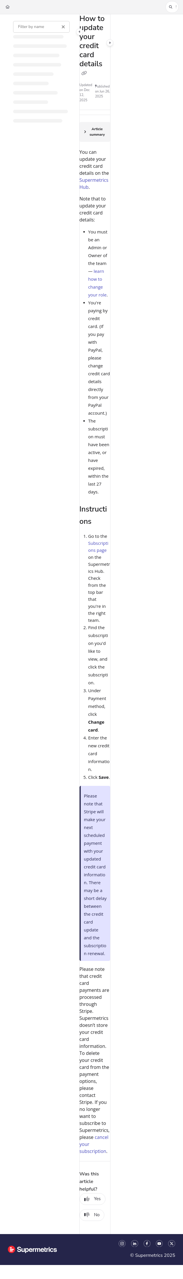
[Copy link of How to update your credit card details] (84, 73)
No (92, 1215)
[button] (172, 7)
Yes (92, 1199)
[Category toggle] (79, 31)
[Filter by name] (41, 27)
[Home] (8, 7)
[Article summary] (95, 132)
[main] (95, 624)
